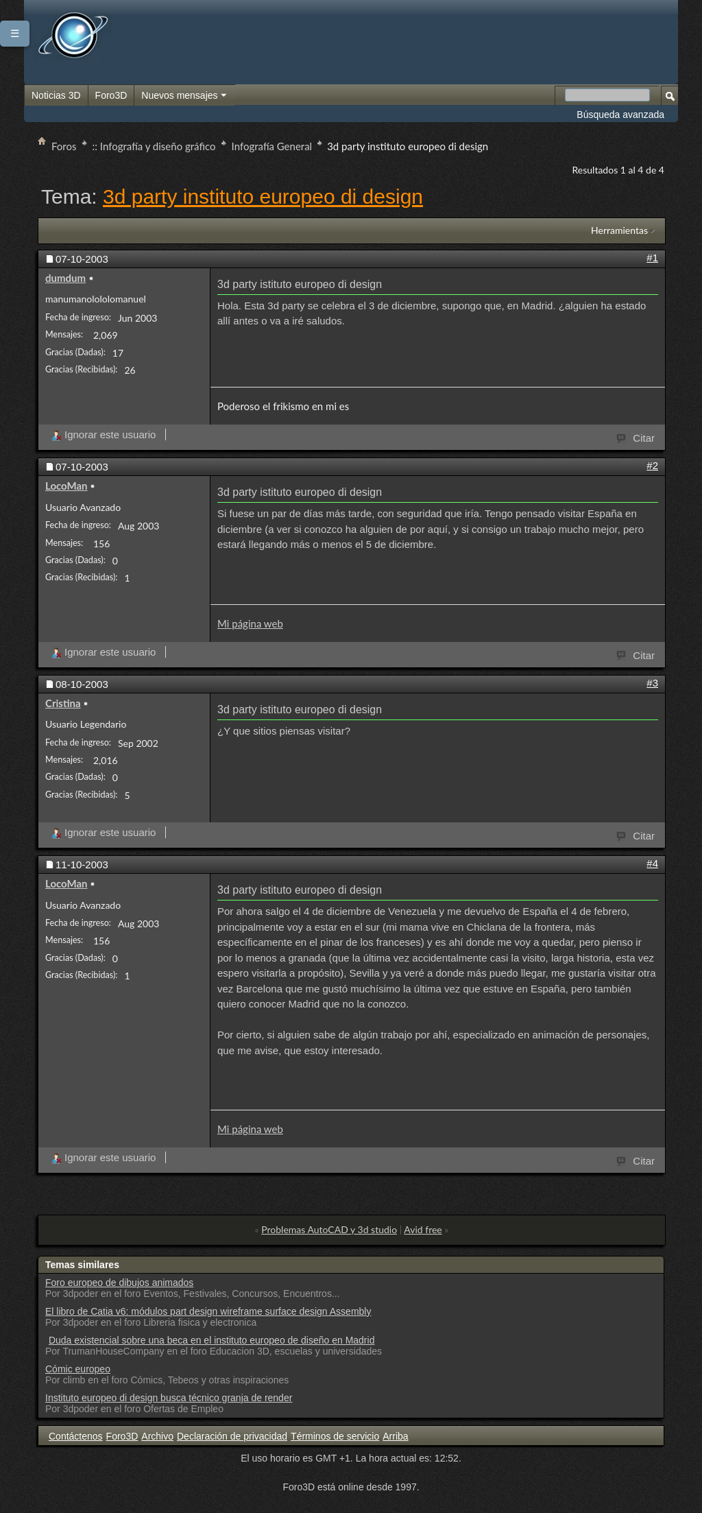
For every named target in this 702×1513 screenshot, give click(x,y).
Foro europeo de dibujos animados (119, 1282)
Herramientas (619, 230)
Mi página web (250, 623)
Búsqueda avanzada (620, 114)
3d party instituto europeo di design (263, 196)
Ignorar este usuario (103, 434)
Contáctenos (76, 1436)
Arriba (395, 1436)
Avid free (422, 1229)
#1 (652, 257)
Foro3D (111, 95)
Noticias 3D (56, 95)
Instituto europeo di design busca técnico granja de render (168, 1397)
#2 (652, 465)
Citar (636, 437)
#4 (652, 863)
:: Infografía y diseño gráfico (154, 146)
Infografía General (272, 146)
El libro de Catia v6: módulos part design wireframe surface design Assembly (208, 1311)
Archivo (157, 1436)
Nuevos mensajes (184, 96)
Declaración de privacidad (232, 1436)
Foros (64, 146)
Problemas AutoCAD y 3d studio (329, 1229)
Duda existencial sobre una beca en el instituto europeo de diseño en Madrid (212, 1340)
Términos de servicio (335, 1436)
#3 (652, 683)
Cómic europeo (77, 1368)
